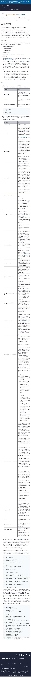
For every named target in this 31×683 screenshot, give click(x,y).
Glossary (17, 9)
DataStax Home (11, 7)
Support (4, 7)
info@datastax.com (13, 650)
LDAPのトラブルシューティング (11, 78)
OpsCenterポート (24, 137)
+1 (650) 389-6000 (20, 648)
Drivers (13, 9)
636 (23, 132)
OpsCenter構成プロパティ (8, 33)
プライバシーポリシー (13, 653)
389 (23, 129)
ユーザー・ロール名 (25, 61)
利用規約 (20, 653)
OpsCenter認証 (9, 58)
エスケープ (25, 316)
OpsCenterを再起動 (7, 629)
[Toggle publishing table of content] (29, 20)
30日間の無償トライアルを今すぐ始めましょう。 (15, 2)
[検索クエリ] (15, 13)
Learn (10, 9)
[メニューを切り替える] (28, 5)
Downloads (18, 7)
